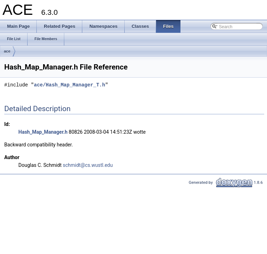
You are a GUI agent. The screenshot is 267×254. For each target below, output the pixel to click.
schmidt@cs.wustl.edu (88, 165)
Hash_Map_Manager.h (42, 132)
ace (7, 51)
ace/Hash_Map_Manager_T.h (69, 84)
